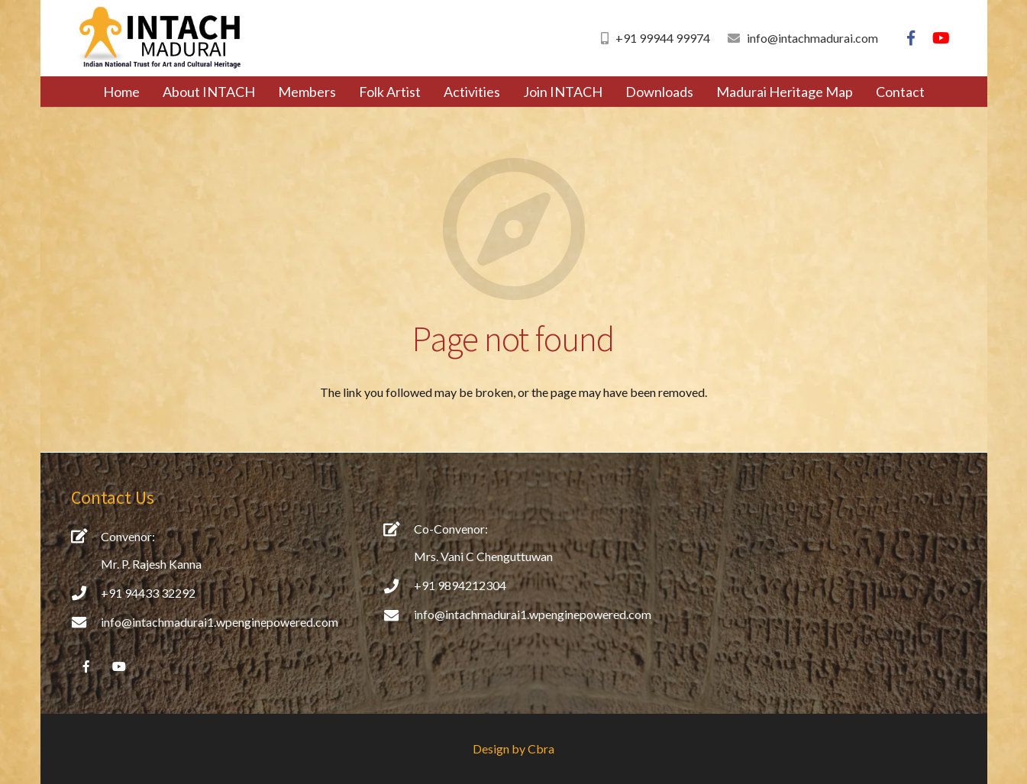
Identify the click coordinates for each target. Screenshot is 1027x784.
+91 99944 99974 (662, 38)
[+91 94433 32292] (86, 593)
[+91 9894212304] (398, 586)
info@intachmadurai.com (812, 38)
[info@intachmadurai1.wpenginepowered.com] (86, 622)
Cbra (541, 748)
